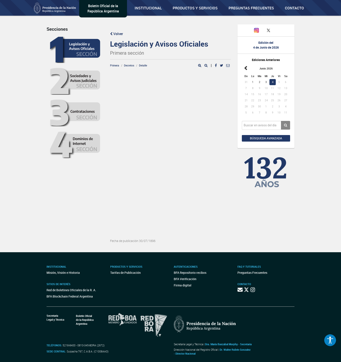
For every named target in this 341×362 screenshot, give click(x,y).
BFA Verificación (185, 279)
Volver (116, 33)
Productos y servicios (195, 7)
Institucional (148, 7)
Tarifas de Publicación (125, 273)
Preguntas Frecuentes (251, 7)
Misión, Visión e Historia (63, 273)
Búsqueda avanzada (266, 138)
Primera (114, 65)
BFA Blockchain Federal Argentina (70, 296)
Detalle (143, 65)
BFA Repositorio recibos (190, 273)
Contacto (294, 7)
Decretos (129, 65)
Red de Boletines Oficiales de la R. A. (71, 290)
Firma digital (182, 285)
